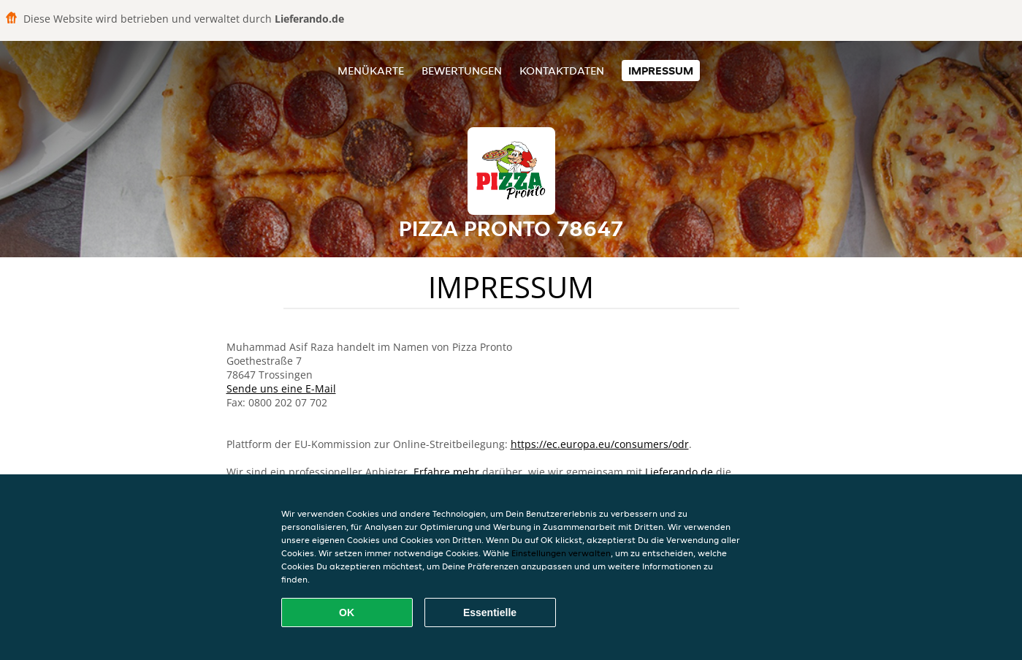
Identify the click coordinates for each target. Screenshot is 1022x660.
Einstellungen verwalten (561, 552)
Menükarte (371, 70)
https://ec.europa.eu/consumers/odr (600, 444)
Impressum (660, 70)
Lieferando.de (679, 472)
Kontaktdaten (561, 70)
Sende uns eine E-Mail (281, 388)
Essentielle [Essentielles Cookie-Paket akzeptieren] (489, 612)
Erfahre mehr (446, 472)
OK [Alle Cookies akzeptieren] (346, 612)
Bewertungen (462, 70)
